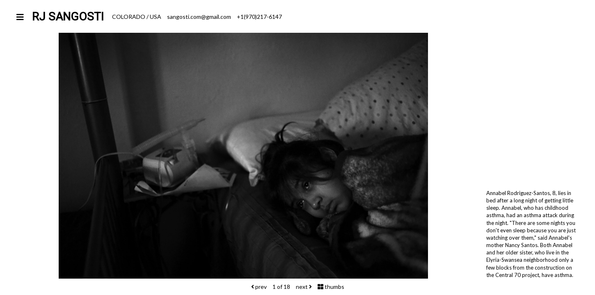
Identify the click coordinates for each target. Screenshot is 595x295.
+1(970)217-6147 (259, 16)
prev (259, 286)
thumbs (331, 286)
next (304, 286)
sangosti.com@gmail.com (199, 16)
